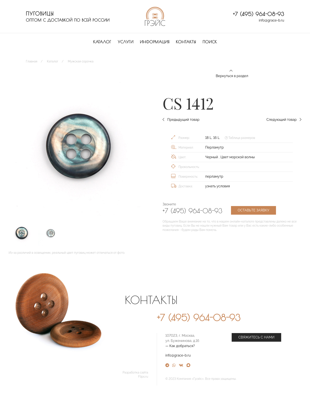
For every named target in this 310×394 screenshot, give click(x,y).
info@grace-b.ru (271, 20)
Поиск (210, 42)
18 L (208, 138)
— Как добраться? (224, 346)
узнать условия (217, 186)
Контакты (186, 42)
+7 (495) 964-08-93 (258, 14)
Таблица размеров (240, 138)
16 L (216, 138)
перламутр (214, 176)
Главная (31, 61)
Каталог (102, 42)
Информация (154, 42)
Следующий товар (283, 120)
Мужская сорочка (80, 61)
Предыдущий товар (181, 120)
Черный (212, 157)
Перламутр (214, 147)
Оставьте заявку (253, 210)
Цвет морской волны (237, 157)
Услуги (125, 42)
